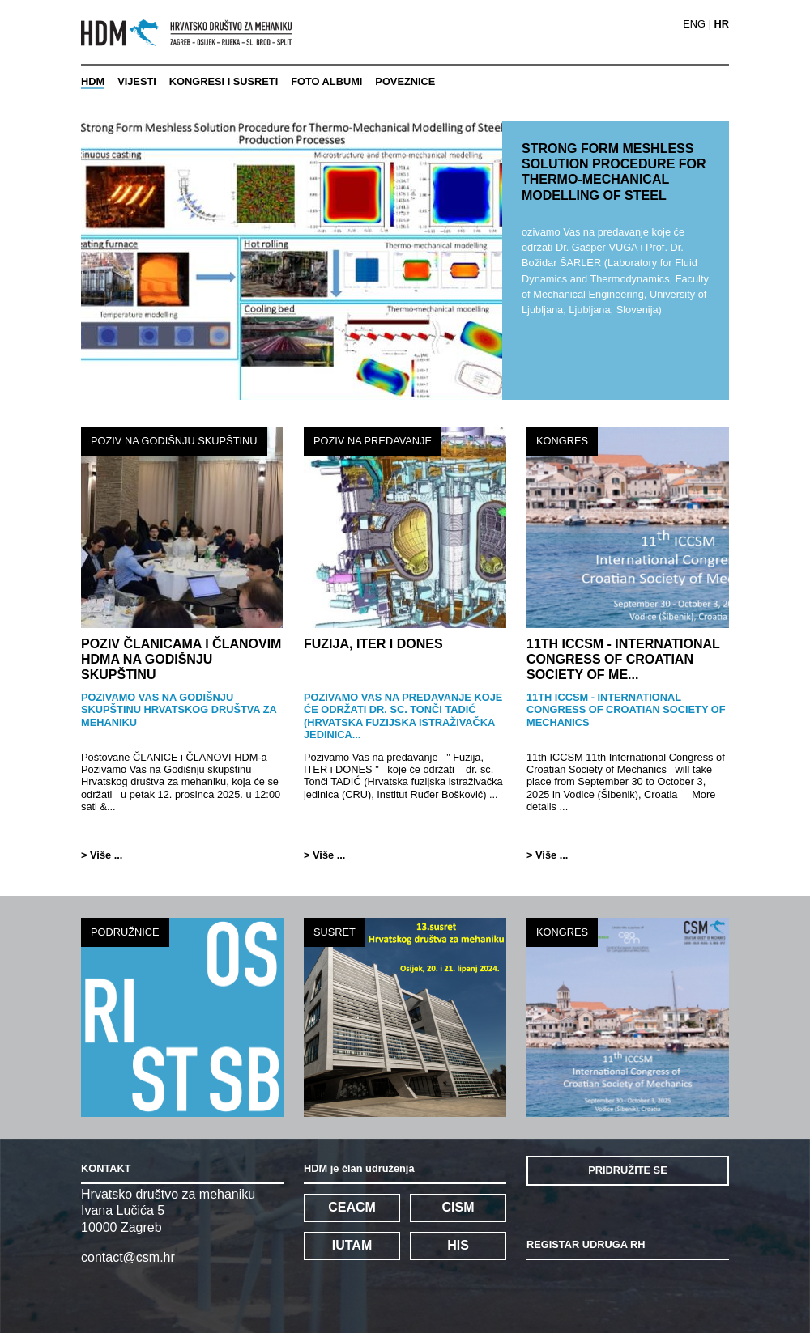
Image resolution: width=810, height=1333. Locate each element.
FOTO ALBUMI (326, 81)
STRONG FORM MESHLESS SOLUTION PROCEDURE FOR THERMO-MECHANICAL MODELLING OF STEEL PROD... (614, 180)
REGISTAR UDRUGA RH (585, 1244)
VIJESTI (136, 81)
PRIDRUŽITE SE (627, 1170)
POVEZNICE (405, 81)
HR (721, 24)
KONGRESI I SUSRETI (223, 81)
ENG (694, 24)
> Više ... (101, 855)
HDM (92, 81)
